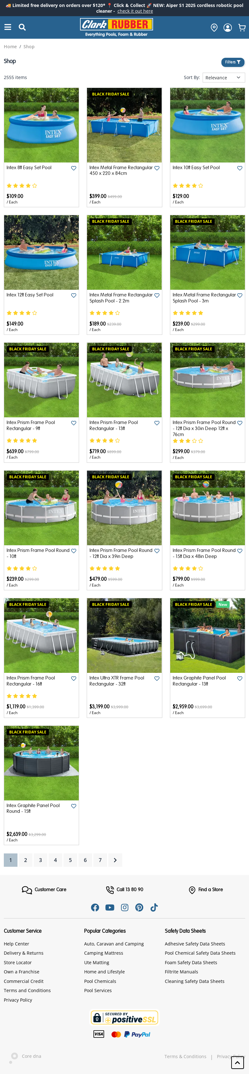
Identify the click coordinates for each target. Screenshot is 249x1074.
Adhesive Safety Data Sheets (195, 943)
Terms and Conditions (27, 990)
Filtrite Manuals (181, 972)
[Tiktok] (155, 907)
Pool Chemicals (100, 981)
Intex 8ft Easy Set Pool (30, 167)
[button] (237, 1062)
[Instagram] (124, 907)
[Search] (8, 27)
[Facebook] (94, 907)
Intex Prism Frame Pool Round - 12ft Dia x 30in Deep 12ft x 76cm (204, 428)
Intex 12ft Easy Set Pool (31, 295)
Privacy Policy (18, 1000)
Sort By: (192, 77)
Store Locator (18, 962)
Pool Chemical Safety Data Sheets (200, 953)
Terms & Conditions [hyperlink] (185, 1056)
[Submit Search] (22, 28)
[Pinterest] (139, 907)
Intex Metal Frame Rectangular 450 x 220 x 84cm (115, 173)
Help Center (16, 943)
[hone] (212, 28)
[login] (227, 27)
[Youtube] (109, 907)
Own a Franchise (21, 972)
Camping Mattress (103, 953)
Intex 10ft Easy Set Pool (197, 167)
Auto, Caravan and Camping (114, 943)
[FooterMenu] (44, 890)
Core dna (22, 1057)
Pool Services (98, 990)
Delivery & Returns (24, 953)
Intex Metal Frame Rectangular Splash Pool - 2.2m (117, 301)
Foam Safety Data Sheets (191, 962)
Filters (233, 62)
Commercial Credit (24, 981)
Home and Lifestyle (104, 972)
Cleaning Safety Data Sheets (195, 981)
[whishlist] (242, 28)
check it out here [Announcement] (135, 11)
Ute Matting (96, 962)
